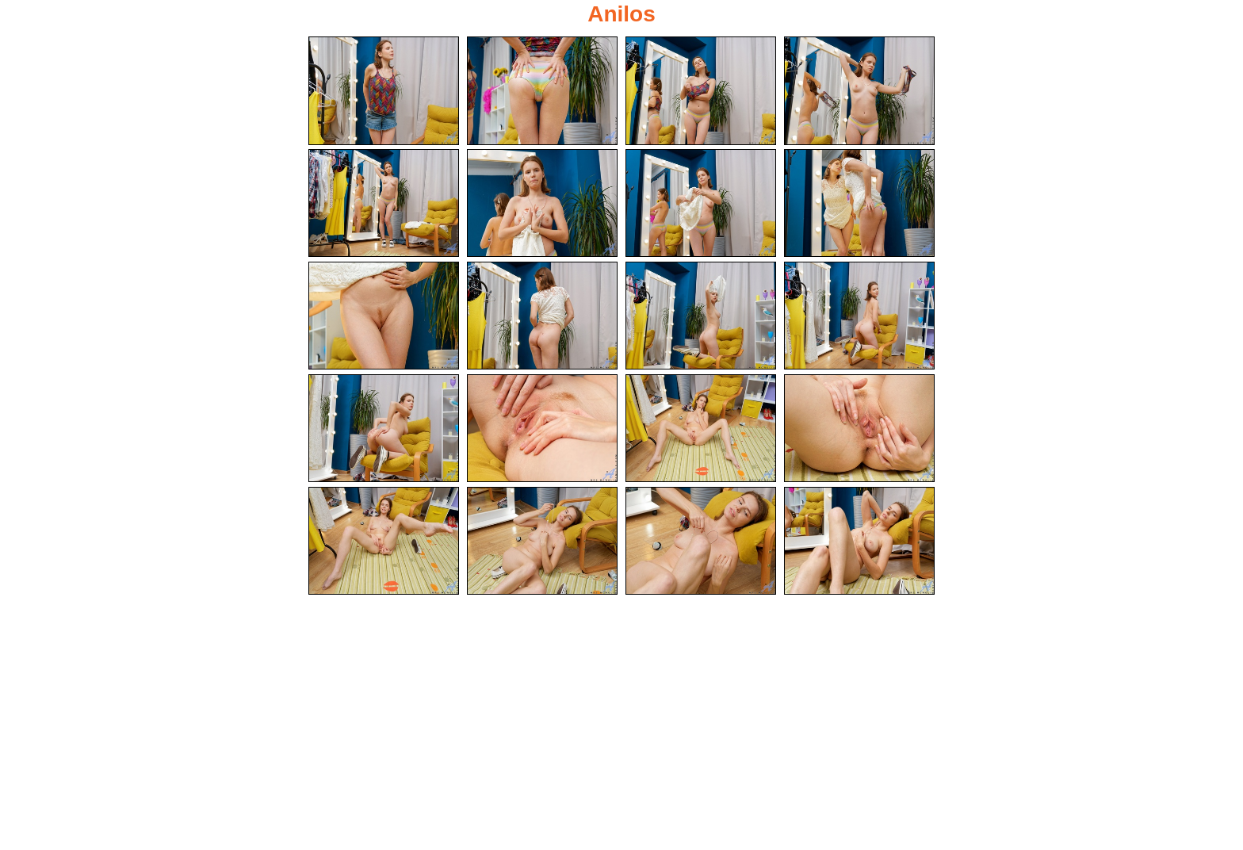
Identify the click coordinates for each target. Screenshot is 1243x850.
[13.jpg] (383, 428)
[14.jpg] (542, 428)
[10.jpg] (542, 316)
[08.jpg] (859, 203)
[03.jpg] (700, 90)
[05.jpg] (383, 203)
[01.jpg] (383, 90)
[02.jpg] (542, 90)
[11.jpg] (700, 316)
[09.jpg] (383, 316)
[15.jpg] (700, 428)
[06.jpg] (542, 203)
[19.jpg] (700, 541)
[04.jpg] (859, 90)
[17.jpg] (383, 541)
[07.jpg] (700, 203)
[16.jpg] (859, 428)
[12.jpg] (859, 316)
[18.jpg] (542, 541)
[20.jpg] (859, 541)
